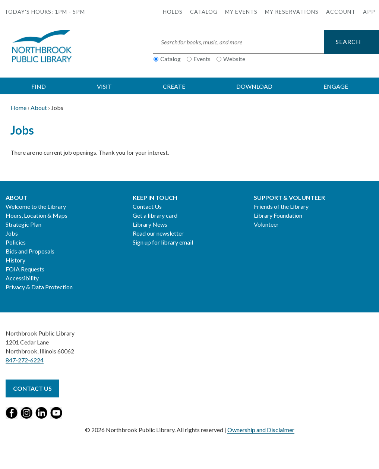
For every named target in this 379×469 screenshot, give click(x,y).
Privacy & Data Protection (39, 286)
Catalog (204, 12)
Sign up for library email (163, 242)
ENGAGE (335, 86)
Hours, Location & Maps (36, 215)
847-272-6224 (25, 359)
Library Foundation (278, 215)
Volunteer (266, 224)
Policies (16, 242)
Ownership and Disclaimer (260, 429)
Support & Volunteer (289, 197)
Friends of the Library (281, 206)
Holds (173, 12)
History (15, 260)
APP (369, 12)
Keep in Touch (155, 197)
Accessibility (22, 277)
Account (341, 12)
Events (202, 58)
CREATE (174, 86)
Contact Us (147, 206)
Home (18, 107)
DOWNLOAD (254, 86)
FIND (38, 86)
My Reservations (292, 12)
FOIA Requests (25, 269)
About (39, 107)
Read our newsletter (158, 233)
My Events (241, 12)
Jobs (12, 233)
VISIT (104, 86)
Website (234, 58)
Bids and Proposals (30, 251)
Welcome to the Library (36, 206)
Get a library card (155, 215)
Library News (150, 224)
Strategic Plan (23, 224)
